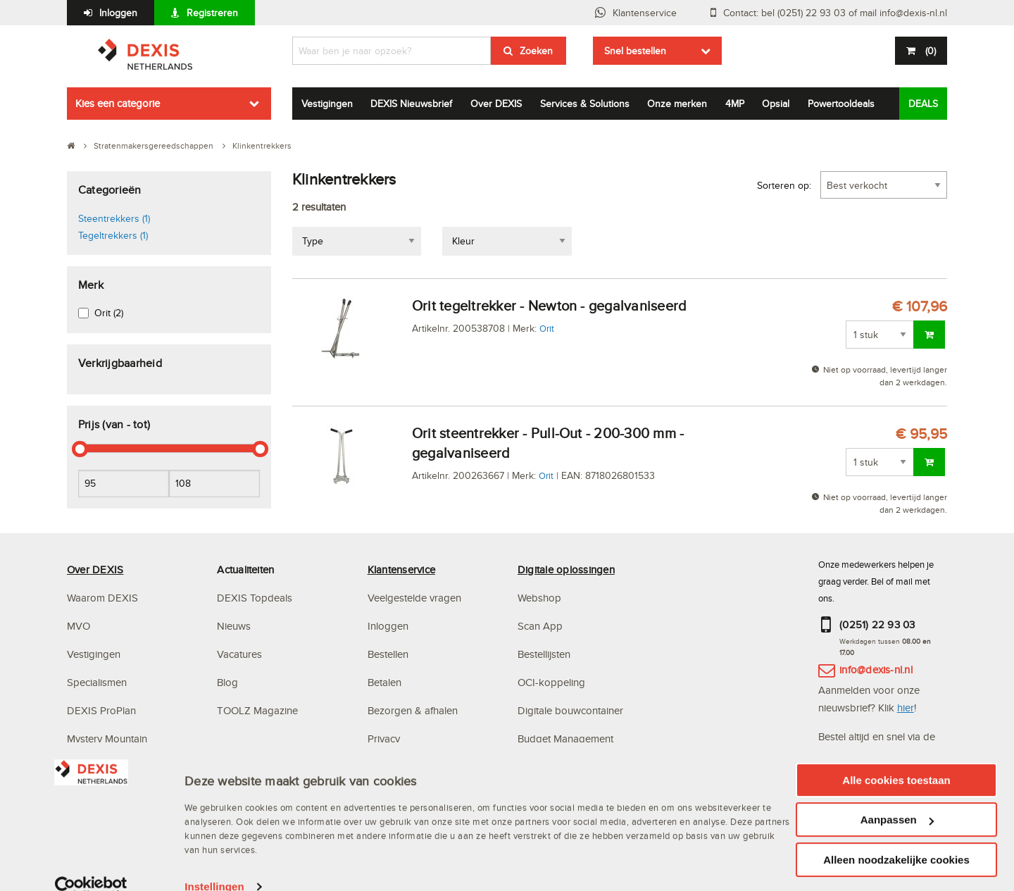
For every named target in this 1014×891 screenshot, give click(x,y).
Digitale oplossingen (566, 569)
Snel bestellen (635, 51)
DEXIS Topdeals (254, 597)
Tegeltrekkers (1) (113, 235)
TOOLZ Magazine (257, 710)
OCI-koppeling (551, 682)
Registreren (212, 13)
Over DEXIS (496, 103)
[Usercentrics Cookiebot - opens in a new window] (91, 876)
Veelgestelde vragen (416, 597)
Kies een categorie (117, 103)
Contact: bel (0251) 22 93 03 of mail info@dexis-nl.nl (835, 13)
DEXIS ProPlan (101, 710)
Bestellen (388, 654)
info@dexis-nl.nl (876, 669)
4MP (734, 103)
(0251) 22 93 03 (877, 624)
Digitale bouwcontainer (570, 710)
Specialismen (97, 682)
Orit (546, 328)
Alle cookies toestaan (896, 769)
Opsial (775, 103)
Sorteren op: (784, 185)
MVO (78, 625)
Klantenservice (645, 13)
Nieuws (234, 625)
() (929, 51)
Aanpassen (897, 810)
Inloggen (118, 13)
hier (905, 707)
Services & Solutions (585, 103)
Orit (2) (108, 313)
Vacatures (239, 654)
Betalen (384, 682)
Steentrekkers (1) (114, 218)
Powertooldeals (841, 103)
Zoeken (536, 51)
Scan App (540, 625)
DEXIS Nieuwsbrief (411, 103)
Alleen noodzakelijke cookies (896, 849)
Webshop (539, 597)
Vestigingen (327, 103)
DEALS (923, 103)
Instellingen (214, 877)
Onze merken (677, 103)
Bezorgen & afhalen (413, 710)
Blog (227, 682)
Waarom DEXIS (102, 597)
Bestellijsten (544, 654)
